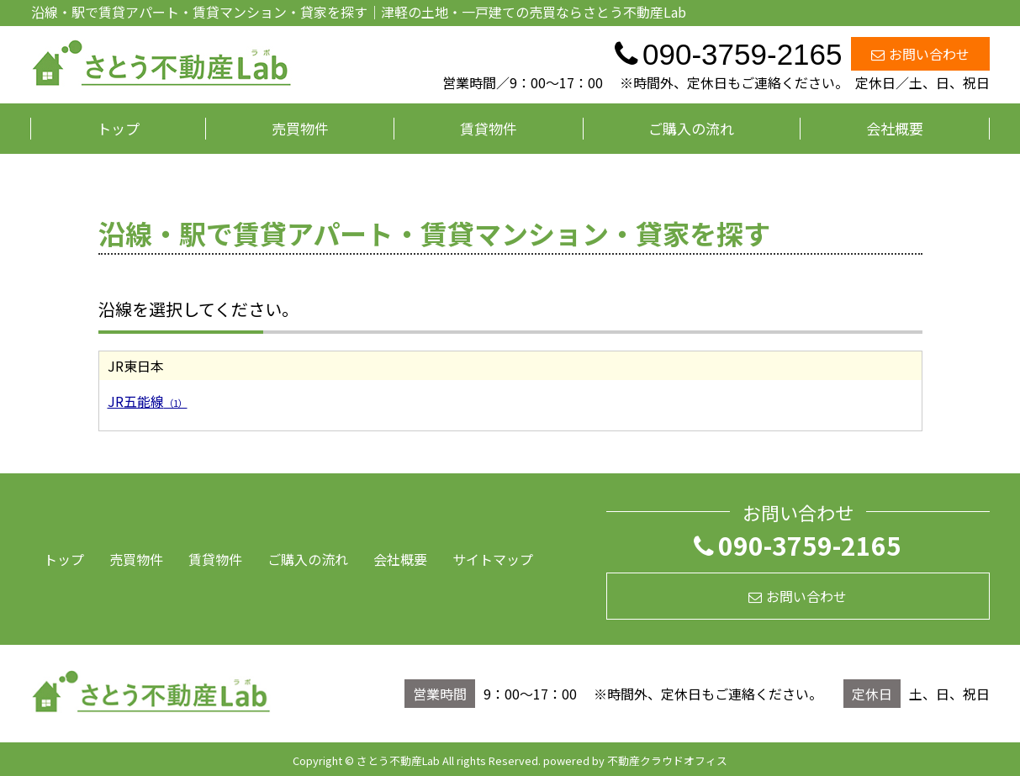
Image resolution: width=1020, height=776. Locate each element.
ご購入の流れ (691, 128)
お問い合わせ (920, 54)
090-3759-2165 (797, 544)
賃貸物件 (488, 128)
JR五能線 (148, 401)
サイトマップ (492, 559)
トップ (118, 128)
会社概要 (894, 128)
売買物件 (300, 128)
